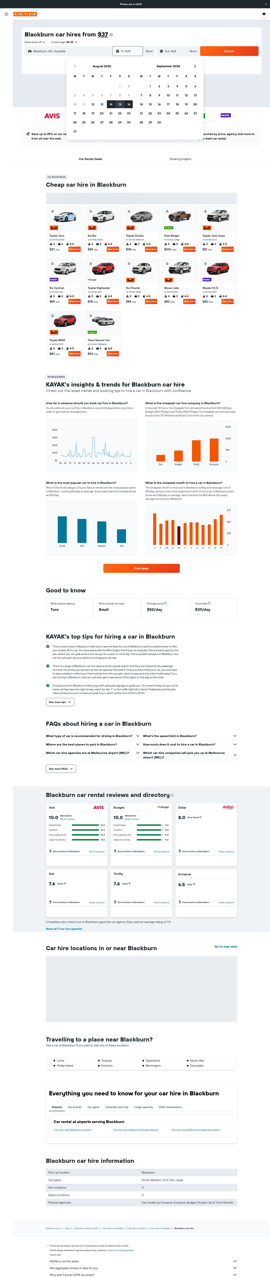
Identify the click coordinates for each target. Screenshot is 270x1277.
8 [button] (120, 95)
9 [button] (129, 95)
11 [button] (84, 104)
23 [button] (128, 113)
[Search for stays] (6, 33)
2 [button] (129, 86)
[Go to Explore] (6, 60)
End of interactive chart (50, 461)
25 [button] (84, 122)
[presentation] (111, 34)
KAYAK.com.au (53, 1228)
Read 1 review (67, 819)
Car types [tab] (93, 1107)
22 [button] (120, 113)
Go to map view (225, 946)
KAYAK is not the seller (143, 1261)
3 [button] (75, 95)
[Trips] (6, 94)
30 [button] (129, 122)
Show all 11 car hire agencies (64, 928)
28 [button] (110, 122)
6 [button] (102, 95)
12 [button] (93, 104)
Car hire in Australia (113, 1228)
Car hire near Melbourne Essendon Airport (196, 1130)
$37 (103, 34)
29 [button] (120, 122)
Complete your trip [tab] (116, 1107)
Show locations (97, 851)
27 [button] (102, 122)
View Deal (74, 249)
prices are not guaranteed (120, 1250)
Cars (67, 1228)
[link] (141, 568)
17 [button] (75, 113)
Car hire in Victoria (136, 1228)
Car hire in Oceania (160, 1228)
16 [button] (129, 104)
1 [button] (119, 86)
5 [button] (93, 95)
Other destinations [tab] (170, 1107)
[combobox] (35, 42)
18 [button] (83, 113)
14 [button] (111, 104)
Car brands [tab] (75, 1107)
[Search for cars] (6, 41)
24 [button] (74, 122)
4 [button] (84, 95)
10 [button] (74, 104)
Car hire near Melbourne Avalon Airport (135, 1130)
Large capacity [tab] (143, 1107)
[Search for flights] (6, 25)
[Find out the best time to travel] (6, 75)
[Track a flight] (6, 68)
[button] (266, 4)
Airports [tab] (57, 1107)
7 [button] (111, 95)
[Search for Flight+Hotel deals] (6, 49)
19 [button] (93, 113)
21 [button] (111, 113)
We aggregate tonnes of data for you (143, 1268)
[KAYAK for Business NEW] (6, 83)
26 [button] (92, 122)
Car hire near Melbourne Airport (73, 1130)
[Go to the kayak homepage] (25, 14)
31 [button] (75, 131)
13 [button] (101, 104)
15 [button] (119, 104)
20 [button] (102, 113)
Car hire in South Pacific (86, 1228)
